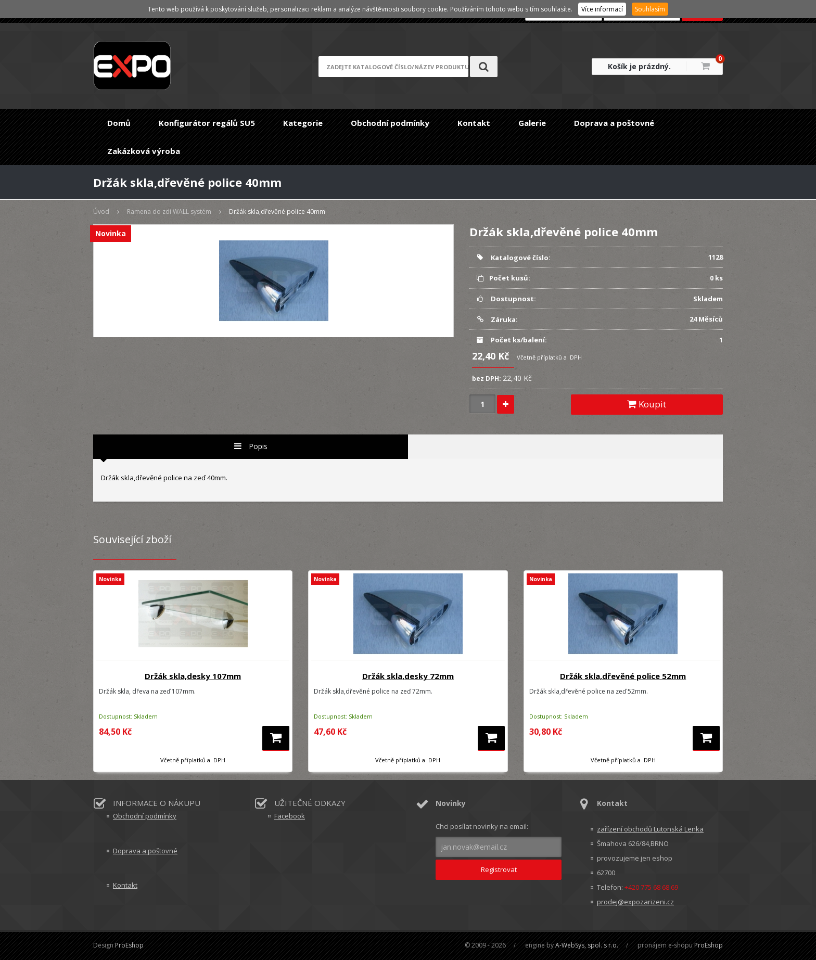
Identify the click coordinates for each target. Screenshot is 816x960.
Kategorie (303, 123)
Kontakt (473, 123)
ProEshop (129, 945)
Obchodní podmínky (390, 123)
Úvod (101, 211)
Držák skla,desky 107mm (193, 676)
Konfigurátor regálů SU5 (207, 123)
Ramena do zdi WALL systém (169, 211)
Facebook (289, 816)
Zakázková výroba (143, 151)
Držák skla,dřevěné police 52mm (623, 676)
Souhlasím (650, 9)
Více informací (602, 9)
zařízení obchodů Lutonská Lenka (650, 829)
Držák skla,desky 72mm (408, 676)
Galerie (532, 123)
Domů (119, 123)
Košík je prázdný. (639, 66)
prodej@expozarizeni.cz (635, 901)
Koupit (646, 404)
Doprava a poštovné (614, 123)
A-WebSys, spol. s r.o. (586, 945)
